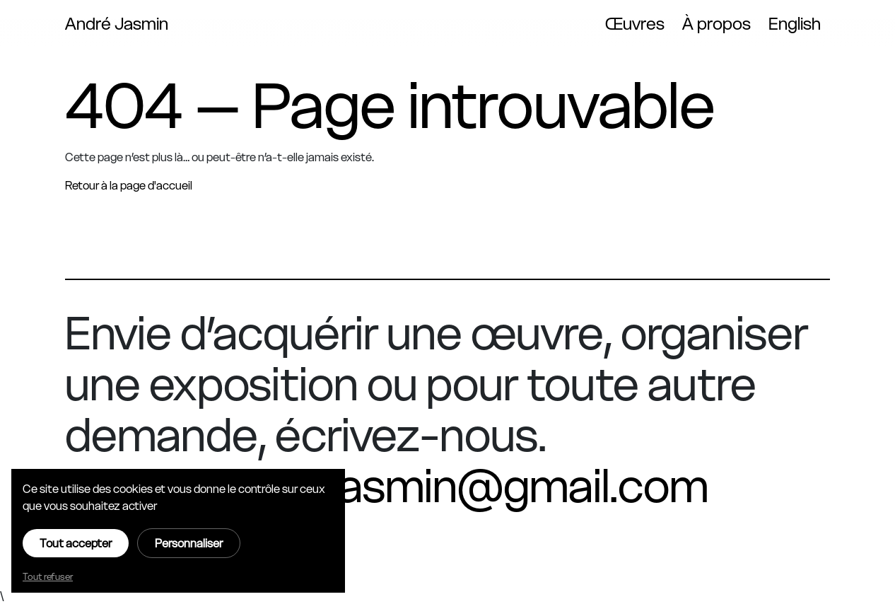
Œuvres (635, 24)
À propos (716, 24)
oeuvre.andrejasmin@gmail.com (386, 486)
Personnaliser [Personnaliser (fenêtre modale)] (189, 543)
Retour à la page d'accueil (128, 185)
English (794, 24)
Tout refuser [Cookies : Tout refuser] (48, 576)
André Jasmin (116, 24)
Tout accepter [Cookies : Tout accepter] (76, 543)
